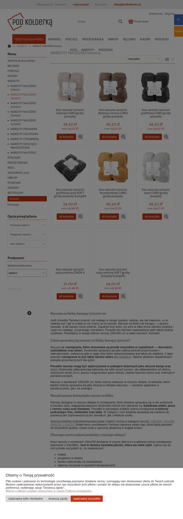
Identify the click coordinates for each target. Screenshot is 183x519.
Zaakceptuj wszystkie (86, 498)
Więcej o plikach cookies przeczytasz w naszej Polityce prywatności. (49, 490)
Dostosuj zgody (58, 498)
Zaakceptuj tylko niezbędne (25, 498)
